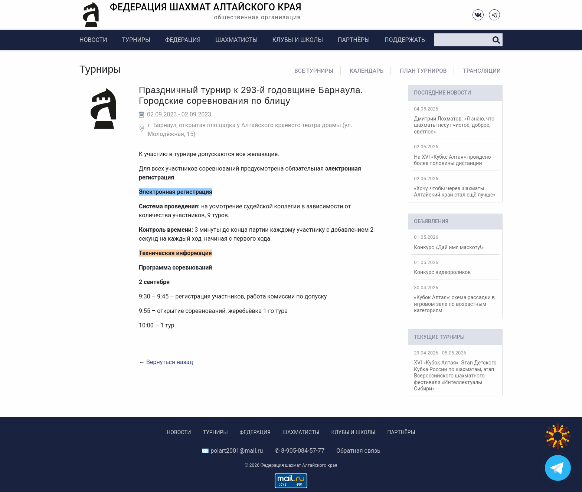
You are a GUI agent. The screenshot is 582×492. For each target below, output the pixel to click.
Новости (93, 39)
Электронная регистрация (175, 191)
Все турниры (313, 70)
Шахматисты (236, 39)
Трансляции (482, 70)
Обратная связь (358, 450)
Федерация (182, 39)
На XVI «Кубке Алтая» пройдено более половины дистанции (455, 155)
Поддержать (405, 39)
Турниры (136, 39)
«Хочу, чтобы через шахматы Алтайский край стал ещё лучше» (455, 187)
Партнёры (354, 39)
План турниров (423, 70)
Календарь (366, 70)
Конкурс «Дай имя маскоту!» (455, 242)
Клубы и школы (297, 39)
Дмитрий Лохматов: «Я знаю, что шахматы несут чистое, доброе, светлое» (455, 120)
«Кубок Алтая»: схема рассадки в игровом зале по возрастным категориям (455, 299)
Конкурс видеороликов (455, 267)
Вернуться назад (169, 362)
